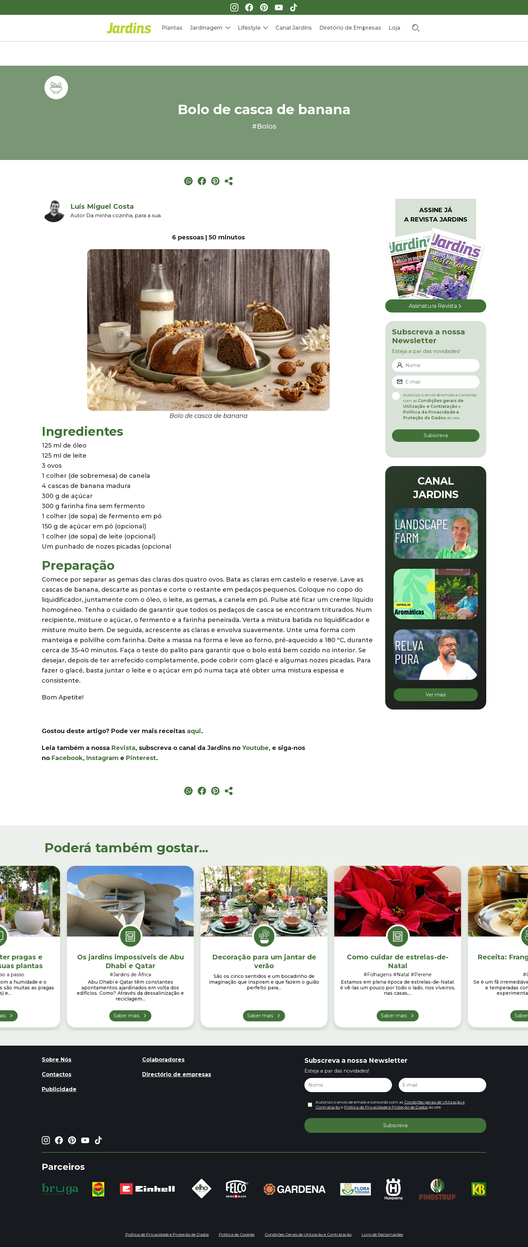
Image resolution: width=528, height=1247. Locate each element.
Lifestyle (249, 28)
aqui (194, 731)
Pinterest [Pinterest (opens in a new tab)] (141, 758)
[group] (60, 1189)
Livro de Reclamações (382, 1234)
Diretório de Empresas (350, 28)
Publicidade (59, 1089)
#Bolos (264, 126)
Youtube (255, 748)
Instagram (102, 758)
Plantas (172, 28)
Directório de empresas (176, 1074)
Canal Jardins (293, 28)
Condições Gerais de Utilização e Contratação (308, 1234)
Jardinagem (206, 28)
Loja (394, 28)
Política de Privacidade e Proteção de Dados (386, 1107)
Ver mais (436, 695)
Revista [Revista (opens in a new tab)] (123, 748)
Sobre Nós (56, 1059)
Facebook (67, 758)
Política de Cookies (237, 1234)
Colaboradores (163, 1059)
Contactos (56, 1074)
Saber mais (126, 1016)
